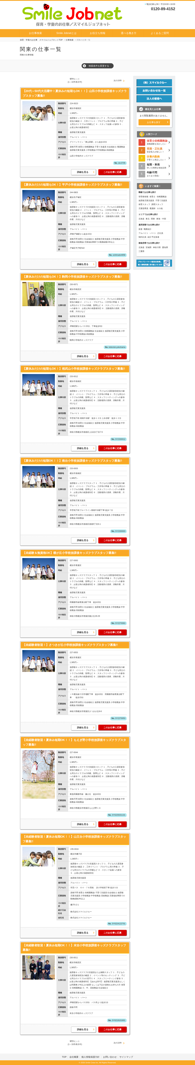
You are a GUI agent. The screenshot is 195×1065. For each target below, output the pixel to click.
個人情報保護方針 (90, 1057)
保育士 (152, 197)
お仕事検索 (35, 33)
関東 (153, 219)
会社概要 (73, 1057)
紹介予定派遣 (153, 237)
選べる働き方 (128, 33)
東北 (148, 219)
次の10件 (118, 80)
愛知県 (165, 247)
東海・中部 (161, 219)
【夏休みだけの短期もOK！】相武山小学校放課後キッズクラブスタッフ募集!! (74, 368)
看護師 (152, 208)
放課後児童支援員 (146, 200)
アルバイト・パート (147, 233)
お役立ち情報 (97, 33)
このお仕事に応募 (112, 172)
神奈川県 (157, 247)
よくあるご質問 (160, 33)
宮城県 (148, 247)
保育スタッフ (144, 204)
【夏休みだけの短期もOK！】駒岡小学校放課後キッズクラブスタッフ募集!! (72, 276)
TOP (64, 1057)
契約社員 (142, 237)
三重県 (141, 251)
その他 (160, 208)
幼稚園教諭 (162, 197)
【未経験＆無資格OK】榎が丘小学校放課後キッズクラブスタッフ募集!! (69, 552)
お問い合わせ (110, 1057)
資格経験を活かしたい (154, 142)
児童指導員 (143, 208)
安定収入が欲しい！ (154, 150)
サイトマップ (126, 1057)
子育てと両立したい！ (154, 158)
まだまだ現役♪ (154, 174)
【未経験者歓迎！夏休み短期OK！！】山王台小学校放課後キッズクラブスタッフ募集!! (74, 839)
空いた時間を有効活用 (154, 166)
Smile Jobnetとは (66, 33)
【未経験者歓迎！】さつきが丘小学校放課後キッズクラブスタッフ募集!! (70, 645)
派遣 (140, 229)
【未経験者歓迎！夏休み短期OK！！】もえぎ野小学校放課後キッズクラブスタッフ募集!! (74, 742)
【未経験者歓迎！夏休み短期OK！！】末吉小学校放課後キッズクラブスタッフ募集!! (74, 948)
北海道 (141, 219)
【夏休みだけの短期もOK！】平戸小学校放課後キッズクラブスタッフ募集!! (72, 184)
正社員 (160, 233)
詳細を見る (82, 172)
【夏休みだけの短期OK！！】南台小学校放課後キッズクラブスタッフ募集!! (72, 460)
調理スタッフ (157, 204)
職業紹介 (147, 229)
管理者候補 (143, 197)
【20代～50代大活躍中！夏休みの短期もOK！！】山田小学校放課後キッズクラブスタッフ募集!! (75, 93)
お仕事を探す (154, 122)
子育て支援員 (161, 200)
